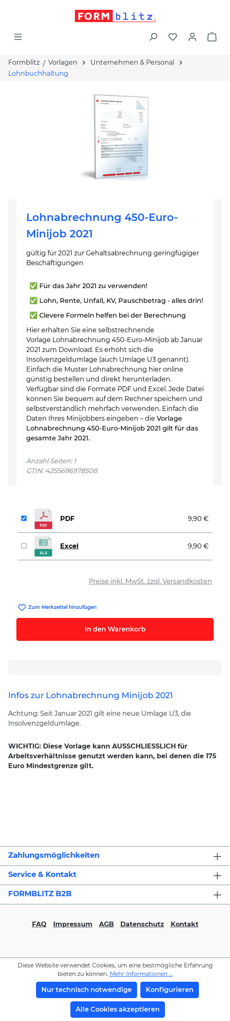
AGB (106, 924)
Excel (69, 546)
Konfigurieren (170, 990)
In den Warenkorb (115, 629)
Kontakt (184, 924)
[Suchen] (153, 37)
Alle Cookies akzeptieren (118, 1009)
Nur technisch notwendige (86, 990)
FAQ (39, 924)
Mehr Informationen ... (141, 974)
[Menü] (18, 37)
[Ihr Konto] (192, 37)
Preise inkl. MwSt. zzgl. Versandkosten (150, 581)
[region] (115, 137)
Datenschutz (142, 924)
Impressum (72, 924)
